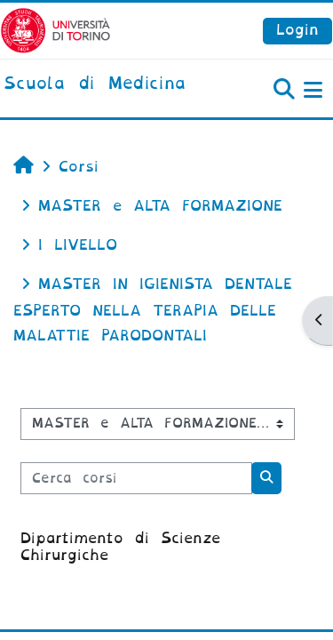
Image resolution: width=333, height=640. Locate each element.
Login (297, 29)
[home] (95, 84)
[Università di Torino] (55, 29)
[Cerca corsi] (136, 478)
